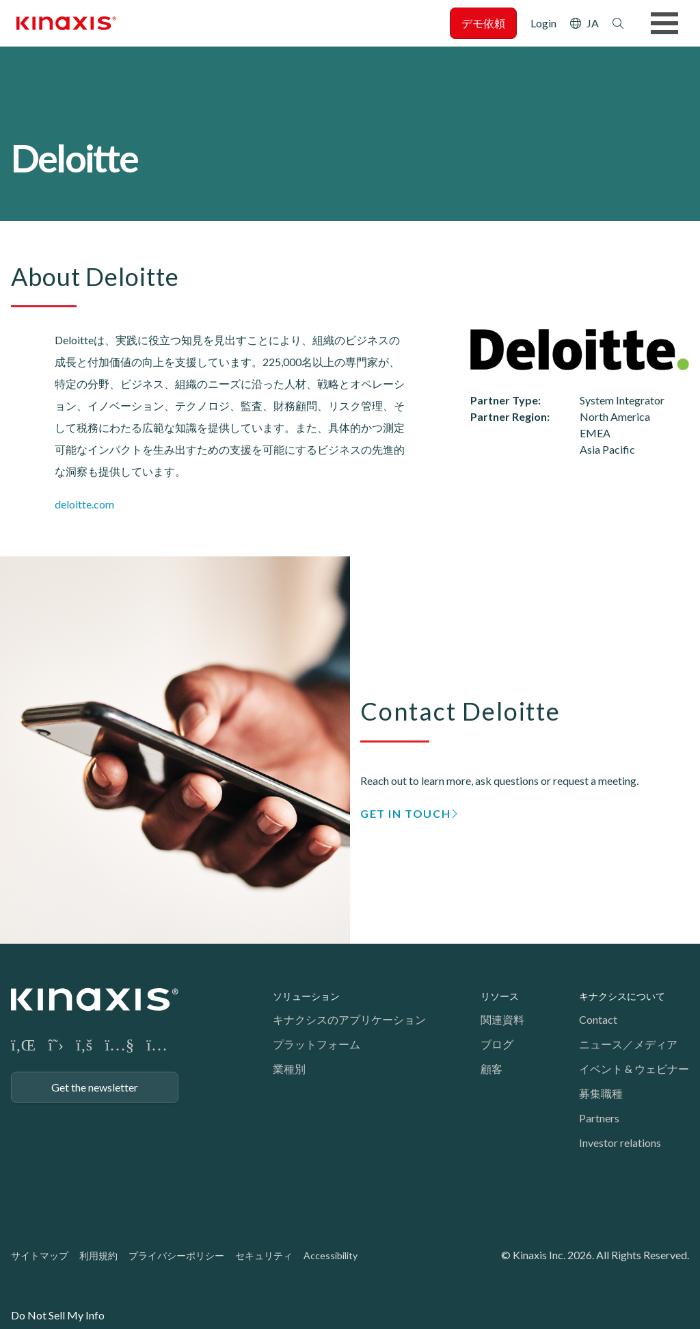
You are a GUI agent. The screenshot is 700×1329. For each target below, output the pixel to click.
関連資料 (502, 1019)
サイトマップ (39, 1255)
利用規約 (98, 1255)
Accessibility (331, 1255)
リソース (500, 996)
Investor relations (620, 1142)
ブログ (497, 1043)
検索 (617, 23)
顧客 (491, 1068)
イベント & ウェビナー (634, 1068)
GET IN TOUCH (405, 813)
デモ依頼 (483, 22)
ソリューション (306, 996)
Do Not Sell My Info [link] (58, 1314)
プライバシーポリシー (176, 1255)
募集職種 (601, 1093)
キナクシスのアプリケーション (349, 1019)
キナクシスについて (622, 996)
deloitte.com (84, 504)
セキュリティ (264, 1255)
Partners (599, 1117)
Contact (598, 1019)
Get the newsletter (94, 1087)
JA (593, 22)
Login (543, 22)
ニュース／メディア (628, 1043)
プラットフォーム (316, 1043)
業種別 (289, 1068)
